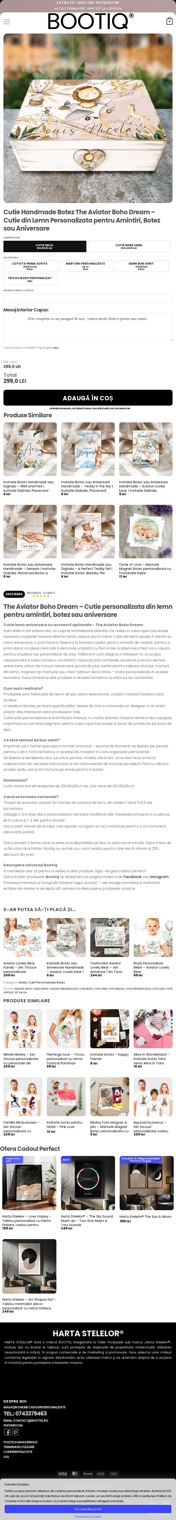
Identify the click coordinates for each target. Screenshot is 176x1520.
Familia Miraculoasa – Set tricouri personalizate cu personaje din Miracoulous (21, 1131)
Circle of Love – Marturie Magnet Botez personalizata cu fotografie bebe (145, 568)
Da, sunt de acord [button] (88, 1509)
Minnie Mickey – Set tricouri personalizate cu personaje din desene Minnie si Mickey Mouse (20, 1063)
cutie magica (116, 989)
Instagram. (159, 877)
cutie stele (158, 989)
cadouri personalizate (64, 989)
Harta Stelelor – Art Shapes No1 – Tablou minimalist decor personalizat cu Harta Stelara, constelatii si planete (29, 1306)
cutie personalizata (138, 989)
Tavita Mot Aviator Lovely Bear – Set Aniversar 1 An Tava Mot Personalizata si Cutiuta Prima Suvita (107, 972)
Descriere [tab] (14, 594)
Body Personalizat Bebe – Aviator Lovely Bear (151, 967)
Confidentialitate (17, 1452)
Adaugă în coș (88, 398)
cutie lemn (100, 989)
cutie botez (86, 989)
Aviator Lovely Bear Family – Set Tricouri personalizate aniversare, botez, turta (22, 970)
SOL (6, 1457)
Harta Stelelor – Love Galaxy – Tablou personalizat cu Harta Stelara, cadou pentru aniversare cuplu (27, 1223)
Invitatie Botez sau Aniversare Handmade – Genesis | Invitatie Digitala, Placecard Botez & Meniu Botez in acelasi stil (29, 571)
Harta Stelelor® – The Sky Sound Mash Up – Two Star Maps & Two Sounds (87, 1221)
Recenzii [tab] (34, 593)
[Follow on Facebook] (7, 1432)
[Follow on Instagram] (15, 1432)
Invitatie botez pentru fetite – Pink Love (64, 1125)
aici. (56, 348)
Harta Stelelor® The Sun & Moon (145, 1217)
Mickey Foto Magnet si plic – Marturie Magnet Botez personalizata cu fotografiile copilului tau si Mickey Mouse (109, 1131)
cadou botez (40, 989)
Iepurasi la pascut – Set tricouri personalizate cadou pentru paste (151, 1129)
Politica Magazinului (20, 1443)
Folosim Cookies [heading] (17, 1484)
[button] (6, 22)
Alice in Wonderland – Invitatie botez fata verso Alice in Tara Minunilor (152, 1061)
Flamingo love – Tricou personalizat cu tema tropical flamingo (65, 1059)
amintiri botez (23, 989)
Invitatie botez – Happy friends (109, 1057)
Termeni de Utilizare (18, 1447)
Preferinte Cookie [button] (88, 1516)
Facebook (133, 877)
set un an (20, 993)
